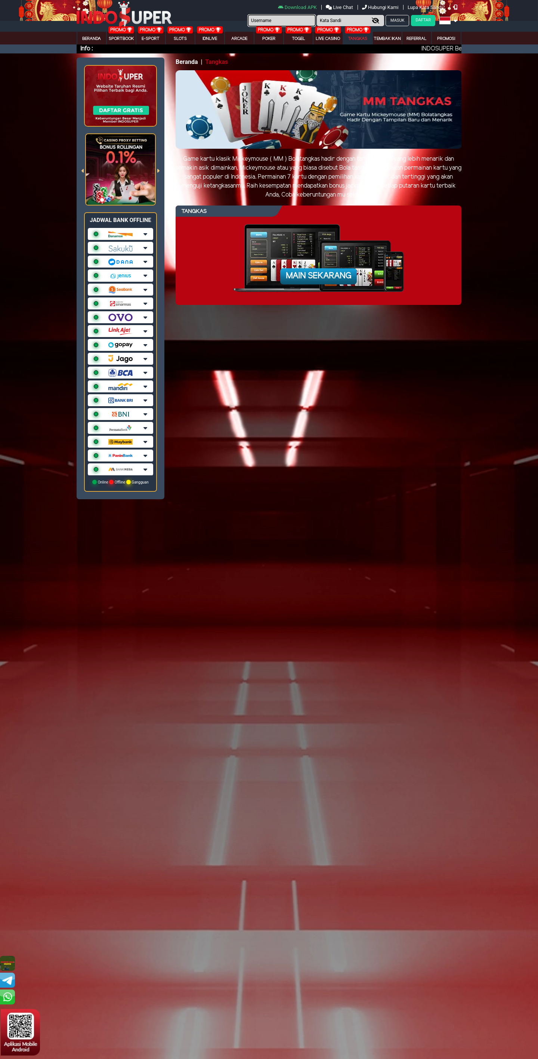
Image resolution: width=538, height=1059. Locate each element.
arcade (239, 38)
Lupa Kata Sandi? (427, 7)
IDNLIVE (209, 38)
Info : (86, 48)
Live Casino (328, 38)
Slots (180, 38)
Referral (416, 38)
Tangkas (357, 38)
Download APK (298, 7)
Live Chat (340, 7)
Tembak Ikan (387, 38)
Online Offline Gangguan (120, 482)
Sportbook (121, 38)
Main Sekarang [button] (318, 276)
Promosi (446, 38)
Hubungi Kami (381, 7)
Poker (268, 38)
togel (298, 38)
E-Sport (151, 38)
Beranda (91, 38)
